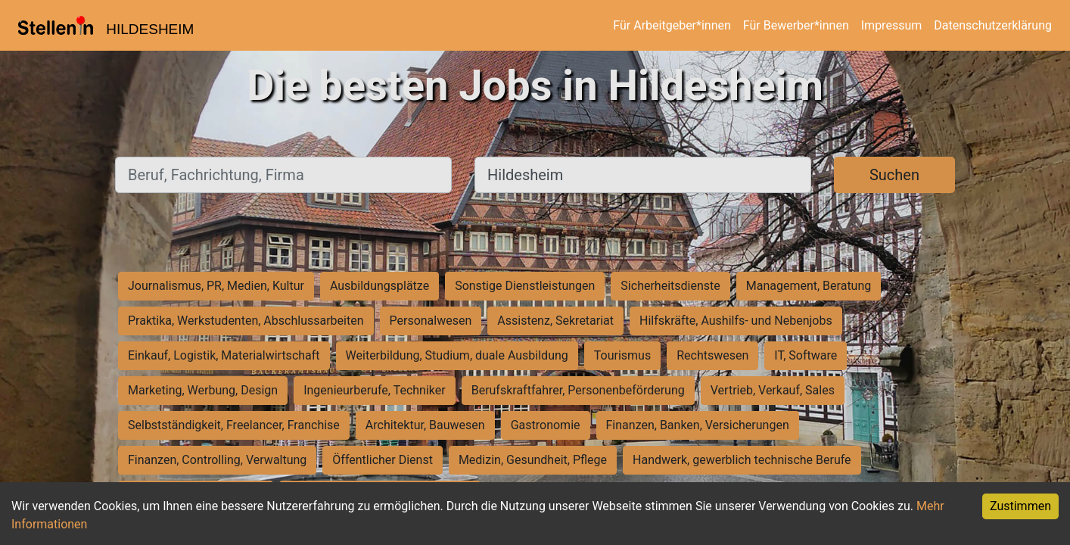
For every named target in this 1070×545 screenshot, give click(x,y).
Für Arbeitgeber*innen (671, 25)
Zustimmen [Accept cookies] (1020, 506)
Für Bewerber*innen (796, 25)
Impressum (891, 25)
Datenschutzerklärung (993, 25)
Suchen (894, 175)
